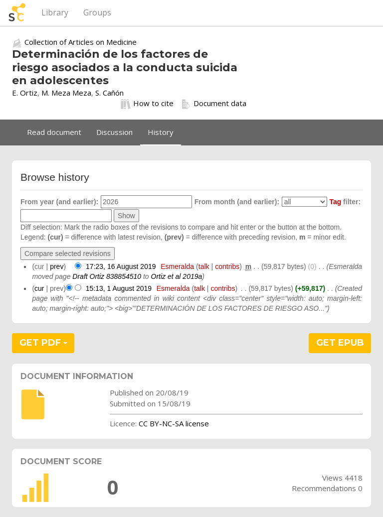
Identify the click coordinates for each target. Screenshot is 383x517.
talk (203, 266)
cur (39, 288)
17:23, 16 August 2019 (121, 266)
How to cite (147, 103)
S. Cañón (109, 93)
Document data (213, 103)
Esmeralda (177, 266)
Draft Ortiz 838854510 (106, 276)
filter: (345, 202)
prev (56, 266)
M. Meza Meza (66, 93)
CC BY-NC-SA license (174, 423)
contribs (227, 266)
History (161, 132)
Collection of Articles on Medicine (80, 42)
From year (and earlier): (59, 202)
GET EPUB (340, 342)
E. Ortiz (24, 93)
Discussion (114, 132)
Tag (335, 202)
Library (54, 12)
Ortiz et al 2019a (176, 276)
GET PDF (43, 342)
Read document (54, 132)
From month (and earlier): (236, 202)
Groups (97, 12)
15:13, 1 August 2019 (119, 288)
